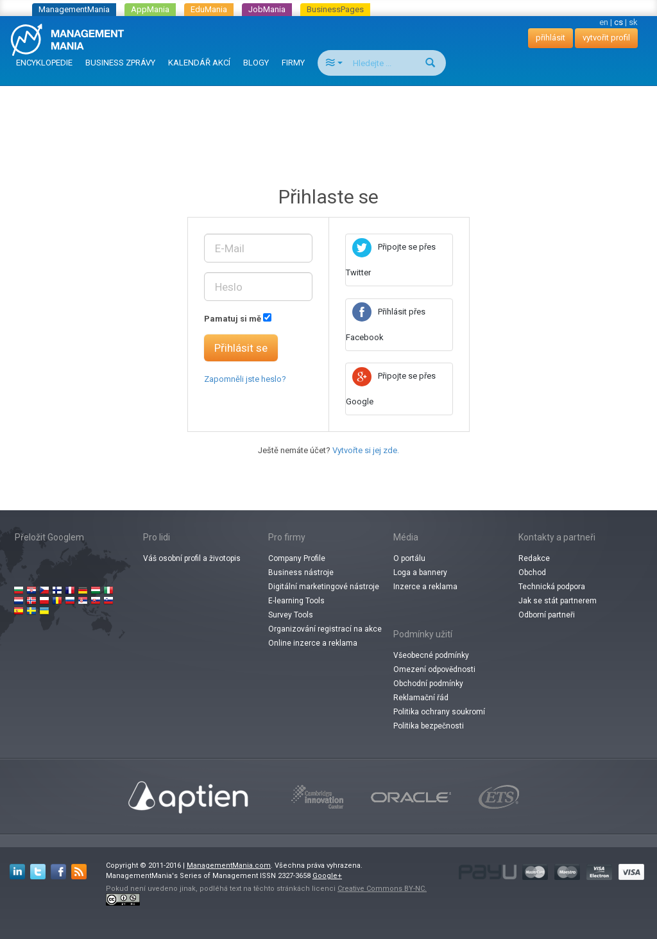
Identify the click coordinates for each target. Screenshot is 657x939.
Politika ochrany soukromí (439, 711)
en (603, 22)
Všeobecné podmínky (431, 655)
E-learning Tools (296, 600)
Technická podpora (551, 586)
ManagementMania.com (229, 865)
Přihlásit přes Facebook (385, 324)
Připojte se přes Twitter (391, 259)
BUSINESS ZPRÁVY (120, 62)
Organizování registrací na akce (325, 629)
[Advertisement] (328, 118)
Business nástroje (301, 572)
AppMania (150, 9)
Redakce (534, 558)
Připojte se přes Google (391, 388)
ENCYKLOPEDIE (44, 62)
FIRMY (293, 62)
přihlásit (550, 37)
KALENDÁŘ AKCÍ (199, 62)
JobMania (267, 9)
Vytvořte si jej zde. (365, 450)
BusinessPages (335, 9)
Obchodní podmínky (428, 683)
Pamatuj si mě (232, 318)
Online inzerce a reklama (312, 643)
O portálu (409, 558)
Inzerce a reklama (425, 586)
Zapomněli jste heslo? (245, 379)
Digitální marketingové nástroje (323, 586)
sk (633, 22)
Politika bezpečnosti (428, 725)
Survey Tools (290, 614)
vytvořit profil (606, 37)
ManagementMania (74, 9)
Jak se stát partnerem (557, 600)
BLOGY (256, 62)
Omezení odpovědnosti (434, 669)
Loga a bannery (420, 572)
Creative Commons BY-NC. (382, 888)
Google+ (327, 876)
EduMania (209, 9)
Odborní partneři (546, 614)
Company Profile (296, 558)
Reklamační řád (420, 697)
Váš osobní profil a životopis (192, 558)
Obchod (532, 572)
